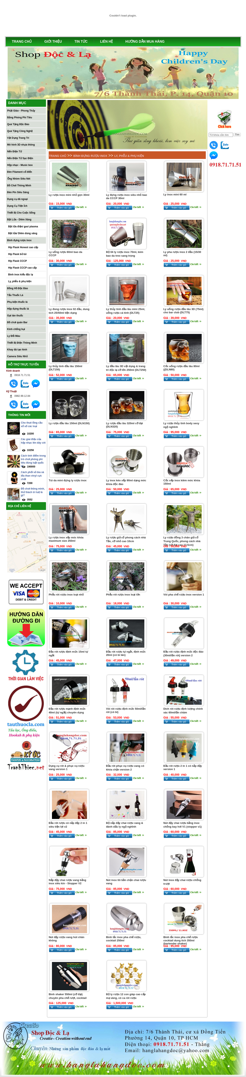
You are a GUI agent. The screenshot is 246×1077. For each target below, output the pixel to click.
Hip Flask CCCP (17, 261)
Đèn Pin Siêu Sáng (18, 192)
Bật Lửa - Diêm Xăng (19, 219)
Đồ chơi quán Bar (17, 322)
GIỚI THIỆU (53, 41)
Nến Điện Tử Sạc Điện (20, 158)
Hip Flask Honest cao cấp (23, 247)
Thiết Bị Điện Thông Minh (22, 342)
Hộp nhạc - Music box (20, 165)
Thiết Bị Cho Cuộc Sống (21, 212)
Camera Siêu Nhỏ (17, 356)
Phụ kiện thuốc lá (17, 302)
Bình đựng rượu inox (19, 240)
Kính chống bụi (16, 329)
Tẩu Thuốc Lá (15, 295)
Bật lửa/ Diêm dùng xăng (22, 233)
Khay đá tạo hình (17, 349)
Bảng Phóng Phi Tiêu (19, 117)
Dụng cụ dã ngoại (17, 199)
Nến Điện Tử (14, 151)
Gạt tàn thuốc (15, 315)
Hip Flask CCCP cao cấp (22, 267)
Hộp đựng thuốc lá (18, 308)
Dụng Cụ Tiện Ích (17, 205)
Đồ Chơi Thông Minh (19, 185)
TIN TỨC (81, 41)
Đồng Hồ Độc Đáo (17, 288)
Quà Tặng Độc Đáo (18, 124)
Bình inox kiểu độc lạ (20, 274)
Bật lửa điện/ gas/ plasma (23, 226)
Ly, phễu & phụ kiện (20, 281)
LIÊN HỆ (106, 41)
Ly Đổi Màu (13, 336)
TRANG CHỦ (22, 41)
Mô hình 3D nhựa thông (21, 144)
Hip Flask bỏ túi (17, 254)
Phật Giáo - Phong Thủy (21, 110)
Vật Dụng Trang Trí (18, 137)
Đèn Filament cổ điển (19, 171)
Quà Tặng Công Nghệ (20, 131)
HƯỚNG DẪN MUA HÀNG (145, 41)
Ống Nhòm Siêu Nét (18, 178)
